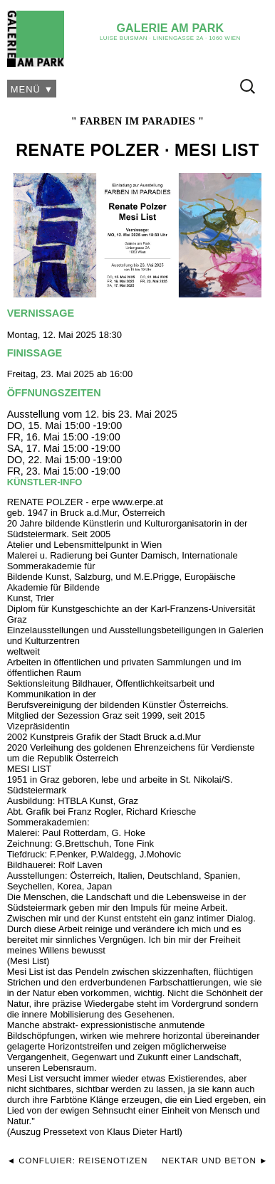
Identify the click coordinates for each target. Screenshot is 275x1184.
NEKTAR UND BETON (209, 1160)
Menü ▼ (32, 89)
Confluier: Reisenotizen (83, 1160)
